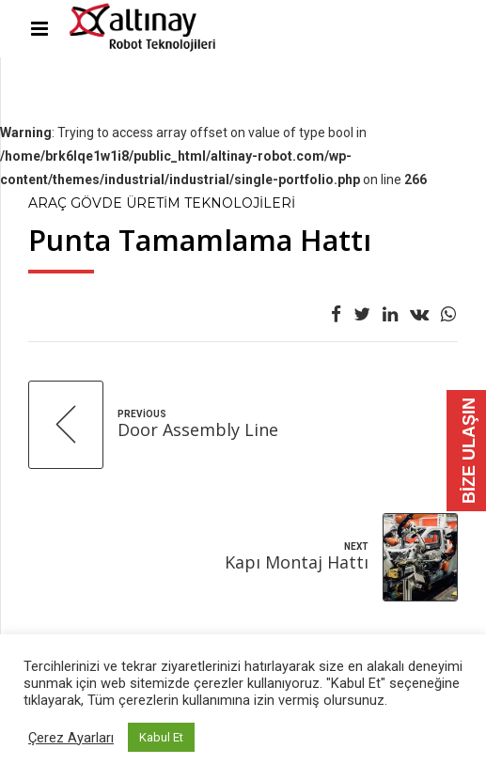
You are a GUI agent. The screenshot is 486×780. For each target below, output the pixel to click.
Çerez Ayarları (71, 737)
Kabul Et (161, 737)
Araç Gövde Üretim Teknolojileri (161, 203)
